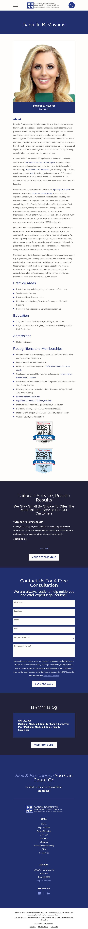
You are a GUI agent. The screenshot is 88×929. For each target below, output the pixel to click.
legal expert (58, 189)
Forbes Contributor (31, 396)
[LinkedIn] (48, 893)
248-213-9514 (44, 791)
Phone (16, 620)
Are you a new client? (22, 637)
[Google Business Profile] (39, 893)
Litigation (44, 842)
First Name (18, 602)
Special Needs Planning (44, 845)
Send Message (44, 684)
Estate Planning (44, 831)
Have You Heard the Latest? (38, 169)
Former (19, 396)
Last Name (18, 611)
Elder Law (44, 834)
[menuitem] (33, 926)
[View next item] (46, 548)
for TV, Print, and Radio (42, 400)
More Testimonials (44, 557)
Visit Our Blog (44, 745)
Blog (44, 849)
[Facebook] (44, 893)
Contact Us (44, 853)
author (67, 189)
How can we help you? (22, 646)
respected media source (42, 193)
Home (44, 824)
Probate (44, 838)
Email (16, 628)
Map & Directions (44, 880)
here (31, 173)
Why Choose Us (44, 827)
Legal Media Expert (24, 400)
